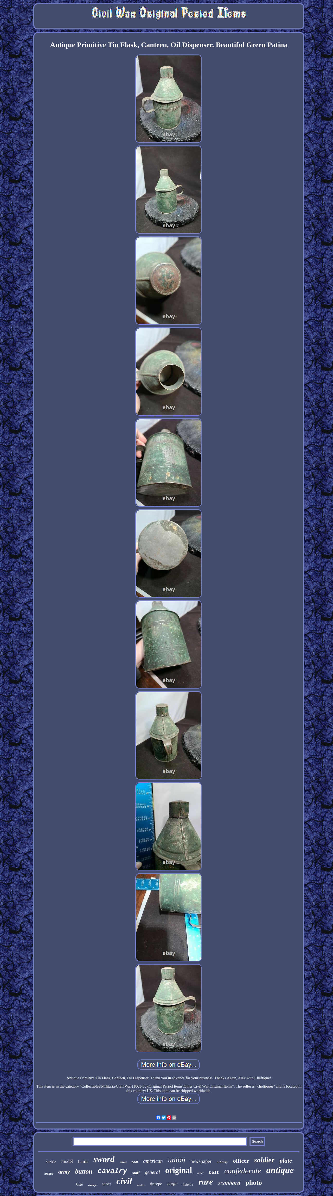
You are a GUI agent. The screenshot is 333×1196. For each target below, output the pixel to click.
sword (103, 1159)
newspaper (201, 1161)
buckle (51, 1162)
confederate (242, 1170)
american (153, 1161)
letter (200, 1173)
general (152, 1172)
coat (135, 1162)
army (64, 1172)
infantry (188, 1184)
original (178, 1170)
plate (286, 1160)
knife (79, 1184)
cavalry (112, 1171)
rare (205, 1181)
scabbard (229, 1183)
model (67, 1161)
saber (106, 1183)
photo (253, 1182)
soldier (264, 1160)
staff (136, 1173)
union (176, 1160)
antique (280, 1170)
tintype (156, 1183)
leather (141, 1185)
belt (214, 1172)
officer (241, 1160)
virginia (48, 1173)
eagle (172, 1183)
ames (123, 1162)
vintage (92, 1185)
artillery (222, 1162)
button (83, 1171)
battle (83, 1162)
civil (124, 1181)
